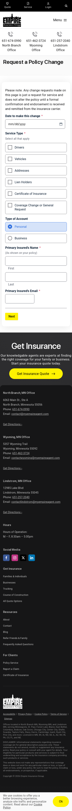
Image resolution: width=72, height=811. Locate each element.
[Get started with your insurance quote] (36, 373)
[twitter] (23, 557)
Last (11, 284)
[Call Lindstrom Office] (60, 42)
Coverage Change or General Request (34, 207)
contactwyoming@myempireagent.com (35, 457)
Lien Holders (23, 182)
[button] (66, 6)
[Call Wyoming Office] (36, 42)
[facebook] (6, 557)
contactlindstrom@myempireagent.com (35, 501)
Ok (61, 801)
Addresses (22, 170)
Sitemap (8, 718)
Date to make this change (24, 116)
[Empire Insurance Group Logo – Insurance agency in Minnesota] (12, 695)
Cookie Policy (41, 714)
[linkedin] (31, 557)
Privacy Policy (25, 714)
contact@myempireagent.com (30, 413)
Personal (21, 227)
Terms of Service (58, 714)
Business (21, 238)
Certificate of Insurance (30, 194)
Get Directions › (12, 424)
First (11, 268)
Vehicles (20, 159)
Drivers (19, 147)
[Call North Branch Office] (11, 42)
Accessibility (9, 714)
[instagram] (15, 557)
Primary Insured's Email (22, 291)
